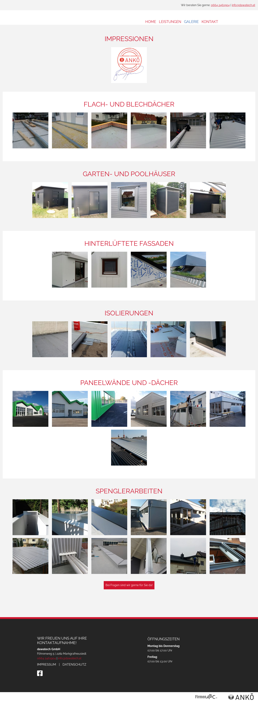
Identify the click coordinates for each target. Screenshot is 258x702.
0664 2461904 (220, 5)
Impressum (46, 664)
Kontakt (210, 22)
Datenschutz (74, 664)
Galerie (191, 22)
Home (150, 22)
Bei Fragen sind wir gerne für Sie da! (129, 595)
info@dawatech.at (243, 5)
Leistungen (170, 22)
